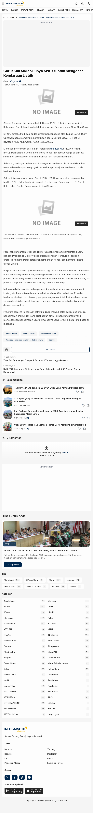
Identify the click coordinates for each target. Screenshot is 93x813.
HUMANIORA (77, 10)
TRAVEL (7, 635)
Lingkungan (53, 714)
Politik (50, 606)
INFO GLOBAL (10, 691)
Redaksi (8, 754)
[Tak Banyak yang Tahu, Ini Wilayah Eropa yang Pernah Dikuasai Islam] (7, 389)
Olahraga (52, 601)
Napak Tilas (9, 686)
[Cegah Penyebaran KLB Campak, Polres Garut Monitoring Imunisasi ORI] (7, 426)
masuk (65, 452)
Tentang (51, 749)
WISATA (51, 10)
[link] (76, 3)
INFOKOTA (53, 635)
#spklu (52, 340)
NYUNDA (52, 623)
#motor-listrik (29, 334)
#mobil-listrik (11, 334)
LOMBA (51, 703)
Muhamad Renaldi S (27, 392)
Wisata (7, 612)
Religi (6, 669)
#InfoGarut (9, 580)
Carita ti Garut (10, 663)
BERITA (5, 10)
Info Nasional (10, 708)
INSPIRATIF (53, 691)
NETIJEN (8, 629)
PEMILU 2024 (10, 640)
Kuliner (51, 618)
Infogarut (13, 81)
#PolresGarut (32, 580)
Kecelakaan (9, 601)
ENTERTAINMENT (12, 703)
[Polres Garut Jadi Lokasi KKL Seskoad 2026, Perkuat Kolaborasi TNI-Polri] (46, 534)
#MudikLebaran (34, 586)
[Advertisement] (46, 45)
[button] (82, 3)
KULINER (14, 10)
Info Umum (8, 618)
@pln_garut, (56, 148)
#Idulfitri (56, 586)
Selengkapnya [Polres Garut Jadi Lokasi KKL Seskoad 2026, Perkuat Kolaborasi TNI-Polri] (13, 565)
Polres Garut (53, 669)
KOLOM (51, 708)
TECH (50, 697)
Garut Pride (53, 674)
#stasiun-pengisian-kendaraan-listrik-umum (24, 340)
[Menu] (3, 3)
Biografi (7, 657)
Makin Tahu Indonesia (58, 663)
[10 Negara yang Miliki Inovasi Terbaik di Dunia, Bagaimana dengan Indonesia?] (7, 402)
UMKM (51, 612)
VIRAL (50, 629)
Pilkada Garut (54, 657)
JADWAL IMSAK (27, 10)
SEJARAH (41, 10)
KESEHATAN (9, 697)
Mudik (73, 586)
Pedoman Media (12, 763)
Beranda (8, 749)
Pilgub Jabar (9, 652)
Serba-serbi (53, 640)
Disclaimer (52, 754)
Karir (7, 758)
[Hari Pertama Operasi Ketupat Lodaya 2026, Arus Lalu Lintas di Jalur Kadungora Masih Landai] (7, 414)
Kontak (50, 758)
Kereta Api (53, 686)
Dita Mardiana (24, 405)
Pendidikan (53, 680)
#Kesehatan (9, 586)
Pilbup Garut (53, 646)
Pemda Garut (10, 674)
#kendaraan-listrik (48, 334)
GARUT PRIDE (64, 10)
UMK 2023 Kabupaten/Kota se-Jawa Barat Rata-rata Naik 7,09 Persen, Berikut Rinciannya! (42, 370)
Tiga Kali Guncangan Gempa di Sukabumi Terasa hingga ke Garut (36, 360)
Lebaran (70, 580)
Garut (51, 580)
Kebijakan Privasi (55, 763)
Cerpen (7, 646)
